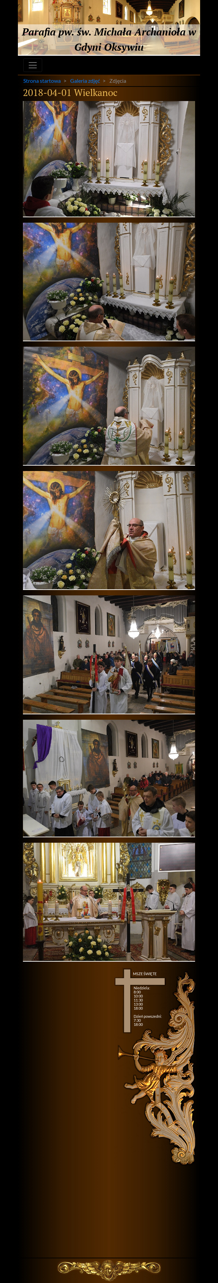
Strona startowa (42, 80)
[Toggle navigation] (32, 65)
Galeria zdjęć (85, 80)
